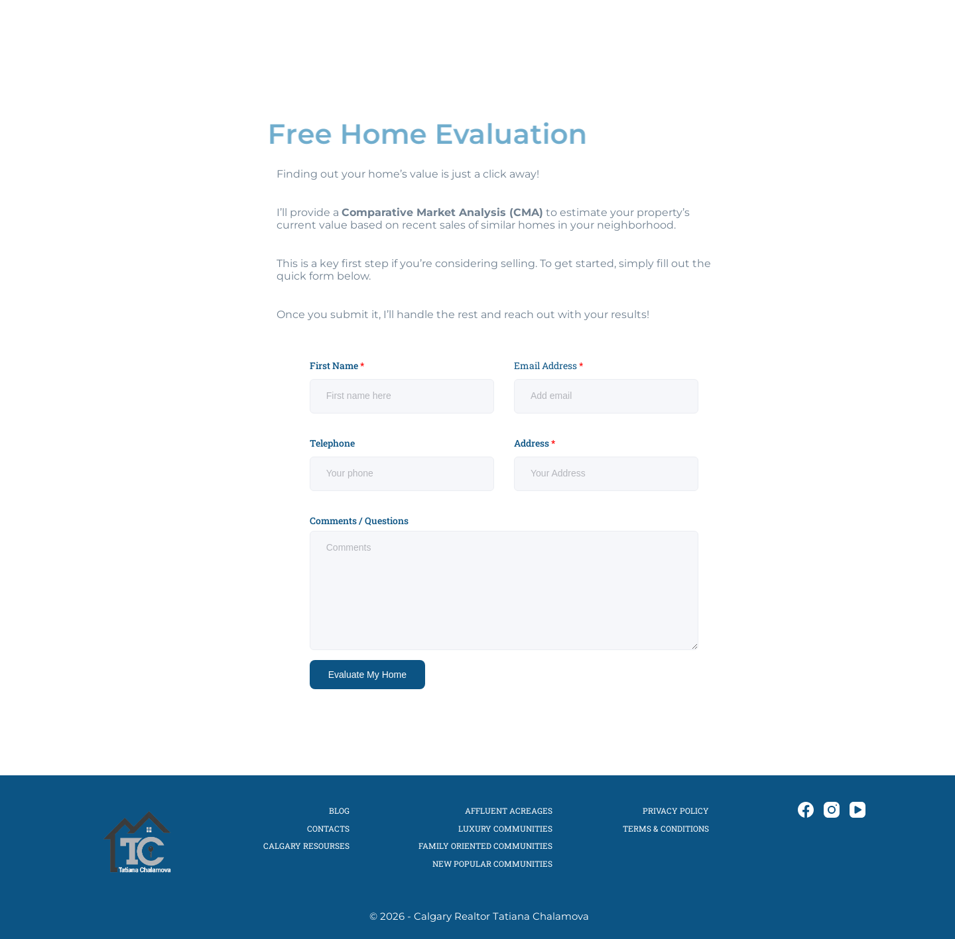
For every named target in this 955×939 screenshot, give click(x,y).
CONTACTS (328, 828)
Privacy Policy (676, 810)
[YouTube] (858, 33)
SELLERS (535, 33)
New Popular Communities (492, 863)
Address (534, 443)
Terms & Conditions (666, 828)
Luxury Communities (505, 828)
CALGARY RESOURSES (306, 845)
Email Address (549, 365)
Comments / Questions (359, 521)
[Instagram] (838, 33)
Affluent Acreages (508, 810)
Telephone (332, 443)
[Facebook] (818, 33)
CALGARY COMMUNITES (633, 33)
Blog (339, 810)
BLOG (716, 33)
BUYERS (476, 33)
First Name (337, 365)
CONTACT (759, 33)
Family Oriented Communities (485, 845)
